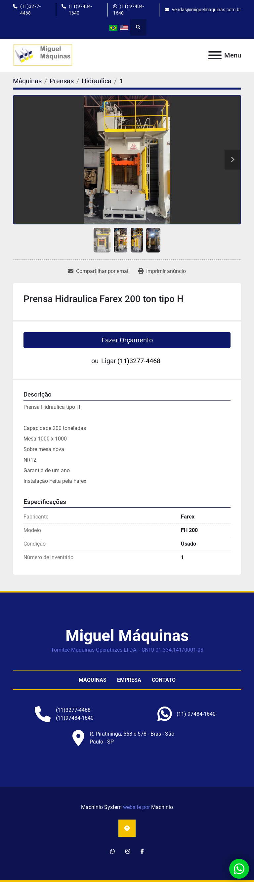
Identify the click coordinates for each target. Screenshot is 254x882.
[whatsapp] (196, 714)
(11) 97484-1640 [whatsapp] (128, 10)
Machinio (162, 807)
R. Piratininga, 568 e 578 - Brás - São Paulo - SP (132, 738)
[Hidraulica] (96, 81)
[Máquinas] (27, 81)
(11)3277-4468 (30, 10)
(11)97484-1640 (80, 10)
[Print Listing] (162, 271)
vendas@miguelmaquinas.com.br (206, 9)
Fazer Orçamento (127, 340)
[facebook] (142, 852)
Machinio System (101, 807)
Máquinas (92, 680)
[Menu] (215, 55)
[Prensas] (62, 81)
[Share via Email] (99, 271)
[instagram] (127, 852)
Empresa (129, 680)
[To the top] (127, 828)
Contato (164, 680)
